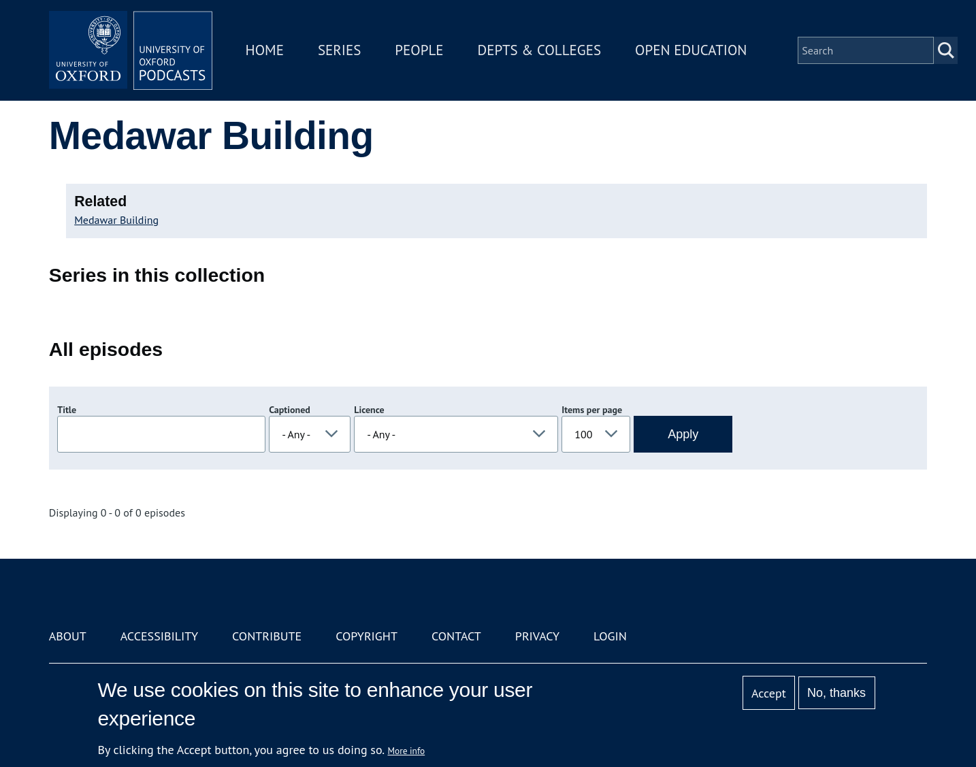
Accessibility (159, 636)
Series (339, 50)
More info (406, 751)
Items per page (592, 410)
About (67, 636)
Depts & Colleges (540, 50)
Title (66, 410)
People (419, 50)
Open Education (691, 50)
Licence (369, 410)
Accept (768, 693)
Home (265, 50)
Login (610, 636)
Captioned (289, 410)
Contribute (267, 636)
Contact (456, 636)
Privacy (537, 636)
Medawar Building (116, 220)
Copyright (366, 636)
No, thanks (836, 693)
